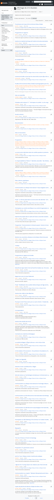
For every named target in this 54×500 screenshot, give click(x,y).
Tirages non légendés (20, 359)
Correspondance (19, 310)
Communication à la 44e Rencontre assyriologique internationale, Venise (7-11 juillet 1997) (32, 407)
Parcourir (27, 1)
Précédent (27, 498)
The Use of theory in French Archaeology (25, 438)
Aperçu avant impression (20, 18)
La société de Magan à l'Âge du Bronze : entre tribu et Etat (30, 342)
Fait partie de (5, 10)
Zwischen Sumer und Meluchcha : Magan (25, 366)
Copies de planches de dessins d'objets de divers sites (29, 486)
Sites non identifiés (20, 95)
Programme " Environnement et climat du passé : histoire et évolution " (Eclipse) (32, 225)
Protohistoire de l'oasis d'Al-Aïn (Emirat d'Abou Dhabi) (29, 24)
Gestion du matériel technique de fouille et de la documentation (31, 41)
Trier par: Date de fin (39, 20)
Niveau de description (4, 44)
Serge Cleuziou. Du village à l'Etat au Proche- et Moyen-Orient (7, 17)
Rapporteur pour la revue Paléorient (24, 276)
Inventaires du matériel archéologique (25, 334)
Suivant (41, 498)
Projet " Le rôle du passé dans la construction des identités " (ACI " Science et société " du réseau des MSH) (32, 199)
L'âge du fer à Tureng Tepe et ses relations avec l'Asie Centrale (31, 464)
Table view (34, 18)
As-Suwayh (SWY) (19, 59)
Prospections (18, 140)
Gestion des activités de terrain (23, 321)
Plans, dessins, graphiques (22, 180)
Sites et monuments (20, 132)
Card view (28, 18)
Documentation (19, 123)
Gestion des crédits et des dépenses (24, 293)
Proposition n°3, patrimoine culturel (24, 447)
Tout (3, 13)
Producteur (4, 23)
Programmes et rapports (21, 32)
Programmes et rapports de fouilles (24, 255)
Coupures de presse (20, 51)
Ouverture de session (48, 4)
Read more (17, 264)
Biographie (18, 428)
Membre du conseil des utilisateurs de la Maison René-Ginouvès (31, 237)
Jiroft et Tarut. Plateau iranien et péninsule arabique (28, 456)
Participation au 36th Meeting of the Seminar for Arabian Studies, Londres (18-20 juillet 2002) (32, 419)
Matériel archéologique (21, 69)
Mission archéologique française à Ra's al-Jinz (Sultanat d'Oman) (7, 38)
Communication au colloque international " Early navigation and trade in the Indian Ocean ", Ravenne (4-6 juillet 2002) (32, 187)
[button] (40, 4)
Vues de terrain (19, 170)
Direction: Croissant (48, 20)
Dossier (7, 50)
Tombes (17, 245)
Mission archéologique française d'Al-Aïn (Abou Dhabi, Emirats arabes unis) (7, 30)
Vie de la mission (19, 114)
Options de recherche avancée (23, 15)
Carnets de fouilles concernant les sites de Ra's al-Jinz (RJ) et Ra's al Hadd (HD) (32, 76)
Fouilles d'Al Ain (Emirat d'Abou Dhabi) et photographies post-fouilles (32, 83)
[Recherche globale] (42, 2)
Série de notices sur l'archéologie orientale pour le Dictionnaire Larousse (32, 375)
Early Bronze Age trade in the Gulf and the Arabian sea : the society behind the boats (32, 268)
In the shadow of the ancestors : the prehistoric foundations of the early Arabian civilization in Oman (32, 351)
